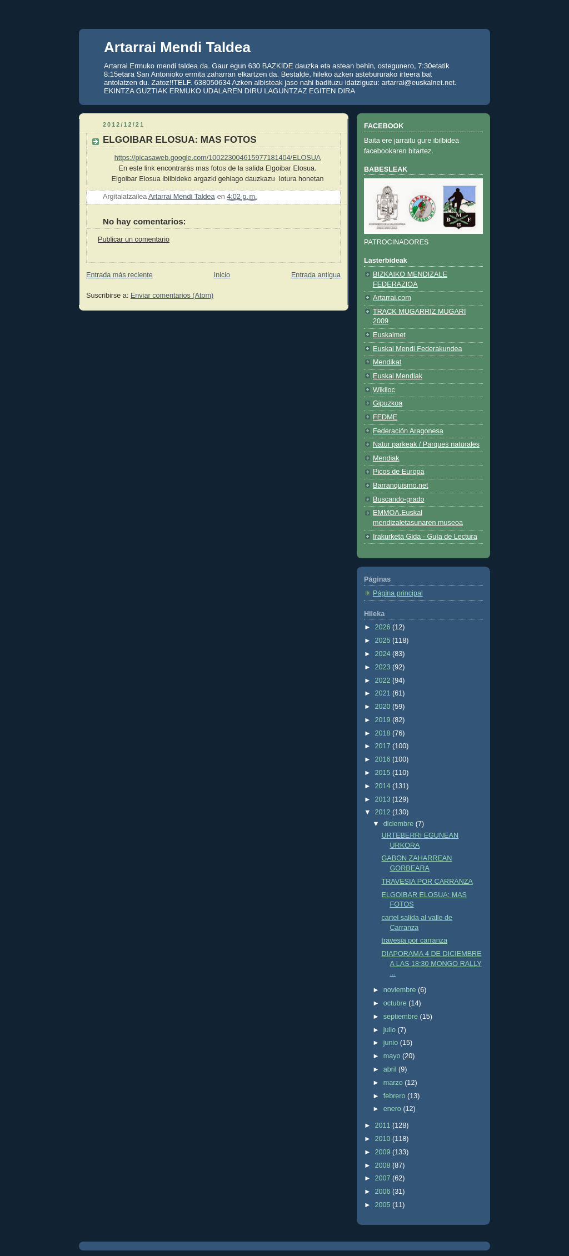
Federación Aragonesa (408, 431)
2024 (384, 654)
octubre (396, 1003)
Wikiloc (384, 390)
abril (390, 1069)
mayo (392, 1056)
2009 (384, 1152)
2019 (384, 720)
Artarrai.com (392, 298)
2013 (384, 799)
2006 (384, 1191)
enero (393, 1109)
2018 (384, 733)
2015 (384, 773)
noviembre (400, 990)
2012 (384, 812)
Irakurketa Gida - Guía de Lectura (425, 537)
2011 (384, 1125)
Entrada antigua (316, 275)
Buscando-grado (399, 499)
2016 (384, 759)
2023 (384, 667)
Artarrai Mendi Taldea (177, 47)
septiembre (401, 1016)
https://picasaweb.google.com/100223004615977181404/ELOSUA (217, 158)
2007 (384, 1178)
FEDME (385, 417)
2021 (384, 693)
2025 (384, 640)
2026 (384, 627)
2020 (384, 706)
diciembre (399, 824)
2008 (384, 1165)
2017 (384, 746)
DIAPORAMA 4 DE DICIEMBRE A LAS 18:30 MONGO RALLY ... (432, 963)
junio (391, 1043)
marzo (394, 1083)
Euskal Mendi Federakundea (417, 349)
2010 (384, 1139)
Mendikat (387, 362)
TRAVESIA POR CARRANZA (427, 881)
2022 (384, 680)
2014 (384, 786)
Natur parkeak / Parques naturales (426, 444)
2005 (384, 1205)
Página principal (398, 593)
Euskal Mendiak (397, 376)
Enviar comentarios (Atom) (172, 295)
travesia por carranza (414, 940)
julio (390, 1030)
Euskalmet (389, 335)
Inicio (222, 275)
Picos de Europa (399, 472)
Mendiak (386, 458)
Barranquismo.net (400, 485)
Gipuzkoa (387, 403)
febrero (395, 1096)
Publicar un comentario (133, 239)
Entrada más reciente (119, 275)
